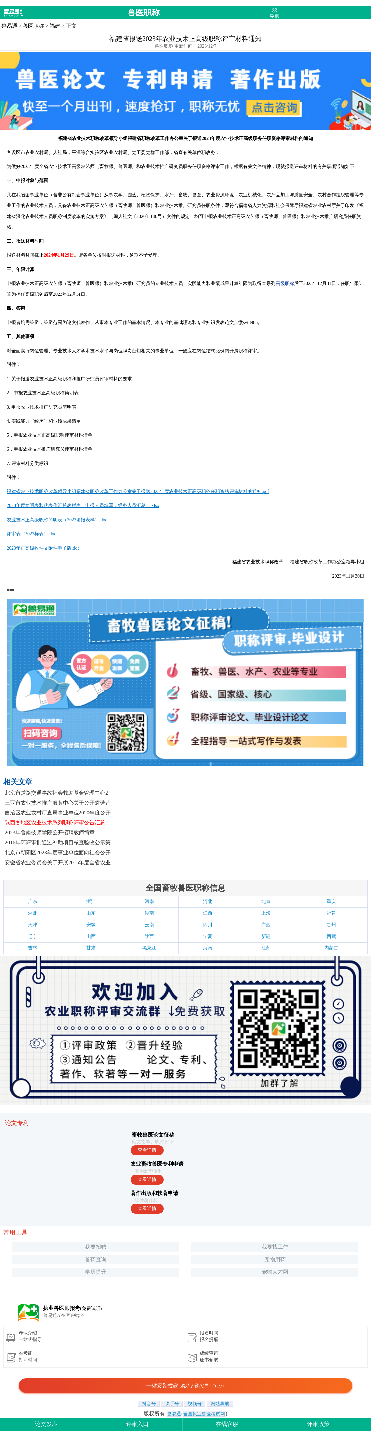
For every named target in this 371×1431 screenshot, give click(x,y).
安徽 (91, 924)
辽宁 (32, 936)
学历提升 (95, 1272)
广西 (266, 924)
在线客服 (227, 1424)
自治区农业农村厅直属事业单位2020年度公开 (58, 812)
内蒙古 (331, 947)
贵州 (331, 924)
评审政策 (318, 1424)
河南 (149, 901)
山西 (91, 936)
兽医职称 (144, 12)
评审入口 (137, 1424)
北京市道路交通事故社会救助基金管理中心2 (56, 793)
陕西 (149, 936)
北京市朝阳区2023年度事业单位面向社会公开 (58, 852)
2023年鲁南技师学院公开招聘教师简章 (50, 832)
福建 (55, 26)
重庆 (331, 901)
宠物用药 (275, 1259)
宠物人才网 (275, 1272)
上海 (266, 913)
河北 (207, 901)
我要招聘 (95, 1247)
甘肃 (91, 947)
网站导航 (220, 1403)
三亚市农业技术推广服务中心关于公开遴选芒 (58, 803)
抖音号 (148, 1403)
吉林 (32, 947)
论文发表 (46, 1424)
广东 (32, 901)
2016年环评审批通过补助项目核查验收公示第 (58, 842)
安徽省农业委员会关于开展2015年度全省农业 (58, 862)
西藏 (331, 936)
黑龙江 (149, 947)
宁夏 (207, 936)
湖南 (149, 913)
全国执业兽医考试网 (204, 1413)
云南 (149, 924)
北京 (266, 901)
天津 (32, 924)
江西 (207, 913)
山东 (91, 913)
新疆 (266, 936)
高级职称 (285, 283)
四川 (207, 924)
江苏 (266, 947)
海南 (207, 947)
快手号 (171, 1403)
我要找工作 (275, 1247)
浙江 (91, 901)
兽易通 (9, 26)
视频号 (194, 1403)
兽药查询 (95, 1259)
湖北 (32, 913)
